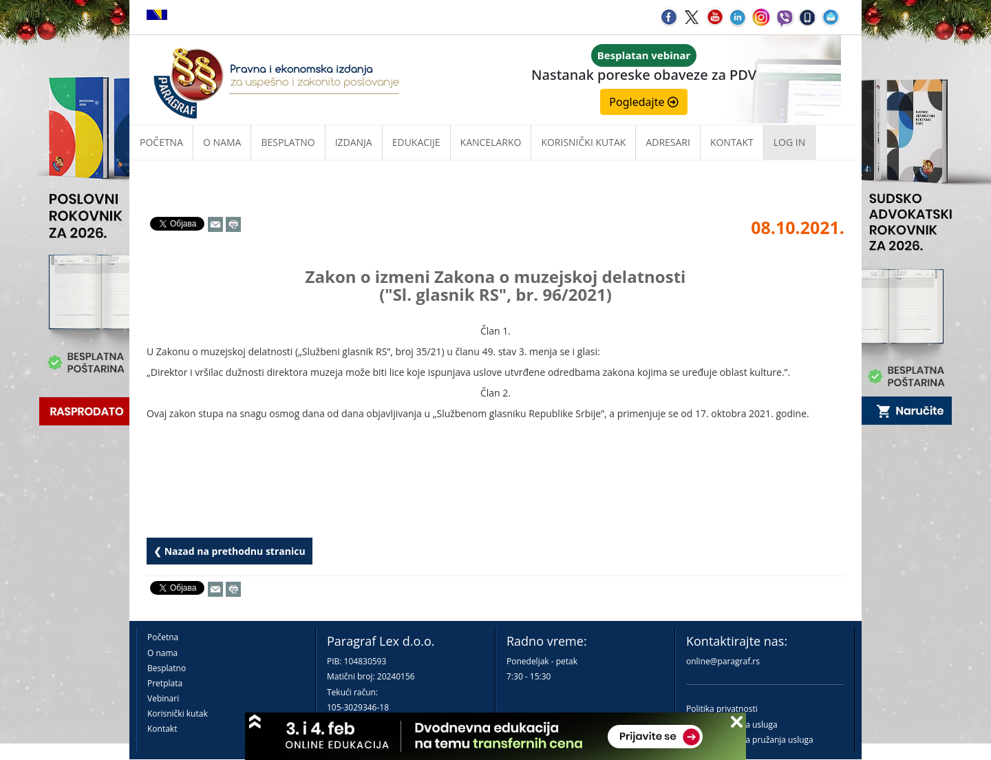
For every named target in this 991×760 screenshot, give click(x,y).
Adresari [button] (668, 142)
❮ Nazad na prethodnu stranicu (229, 551)
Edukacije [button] (416, 142)
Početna (161, 142)
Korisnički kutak (177, 713)
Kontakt (162, 729)
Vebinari (163, 698)
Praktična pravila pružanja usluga (749, 740)
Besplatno (288, 142)
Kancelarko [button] (491, 142)
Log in (789, 142)
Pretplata (164, 683)
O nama (222, 142)
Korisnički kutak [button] (583, 142)
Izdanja (353, 142)
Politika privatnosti (722, 709)
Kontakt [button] (732, 142)
